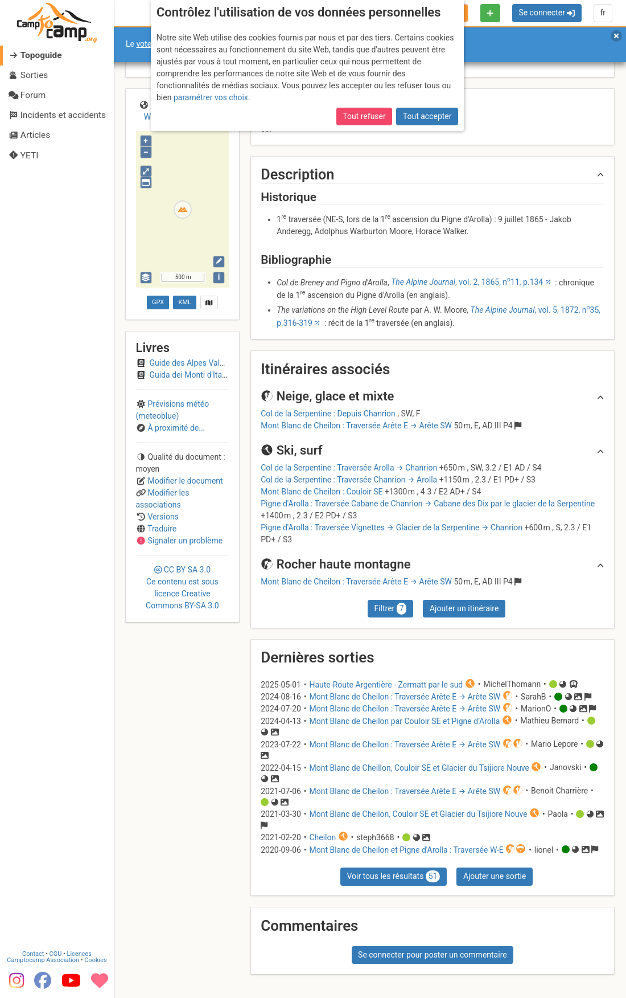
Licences (79, 954)
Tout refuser (364, 116)
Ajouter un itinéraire (464, 608)
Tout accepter (427, 116)
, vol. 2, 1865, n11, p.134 (467, 282)
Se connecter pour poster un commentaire (432, 954)
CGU (56, 954)
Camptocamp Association (43, 960)
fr (603, 12)
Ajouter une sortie (494, 876)
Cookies (95, 960)
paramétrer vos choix (211, 97)
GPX (158, 302)
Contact (33, 954)
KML (185, 302)
